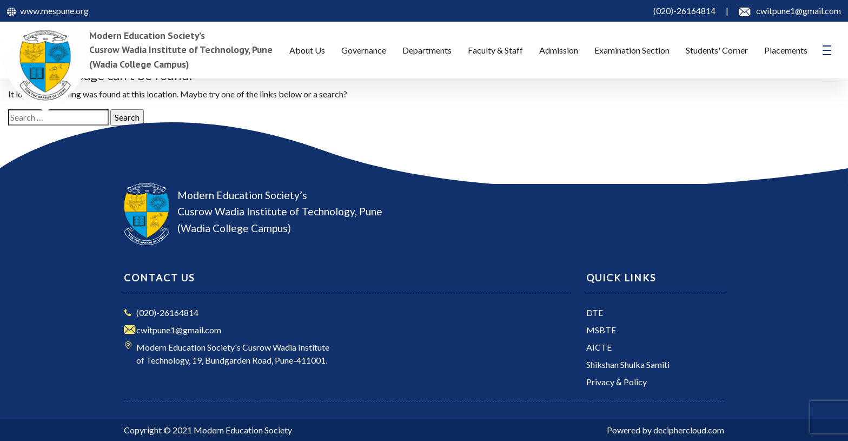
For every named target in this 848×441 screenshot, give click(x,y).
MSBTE (601, 330)
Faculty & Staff (495, 50)
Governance (363, 50)
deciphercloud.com (688, 430)
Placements (785, 50)
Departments (427, 50)
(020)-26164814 (167, 312)
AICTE (599, 347)
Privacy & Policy (616, 382)
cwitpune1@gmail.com (178, 330)
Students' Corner (717, 50)
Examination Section (632, 50)
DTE (594, 312)
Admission (558, 50)
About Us (307, 50)
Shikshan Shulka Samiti (628, 364)
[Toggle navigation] (827, 50)
